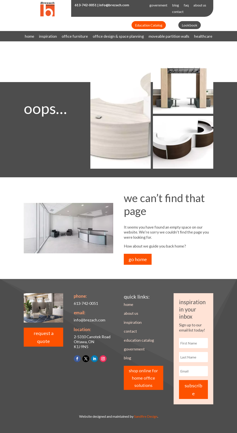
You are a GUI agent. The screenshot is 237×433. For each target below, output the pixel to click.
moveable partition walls (169, 37)
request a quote (43, 337)
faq (186, 5)
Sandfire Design (145, 416)
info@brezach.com (114, 5)
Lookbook (189, 25)
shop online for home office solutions (143, 378)
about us (199, 5)
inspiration (48, 37)
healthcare (203, 37)
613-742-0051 (86, 5)
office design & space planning (118, 37)
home (29, 37)
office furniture (75, 37)
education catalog (139, 340)
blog (175, 5)
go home (138, 259)
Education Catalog (148, 25)
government (158, 5)
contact (178, 12)
